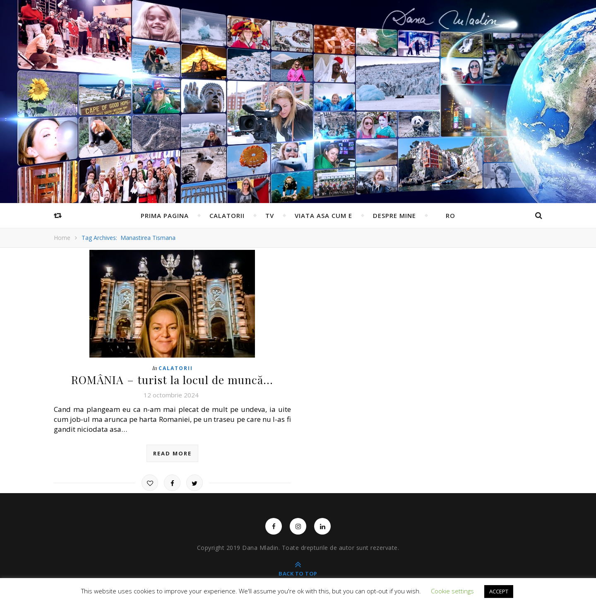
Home (62, 238)
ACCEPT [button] (498, 591)
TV (269, 215)
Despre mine (394, 215)
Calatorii (227, 215)
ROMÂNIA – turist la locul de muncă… (172, 380)
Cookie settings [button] (452, 591)
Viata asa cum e (323, 215)
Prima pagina (165, 215)
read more (172, 453)
